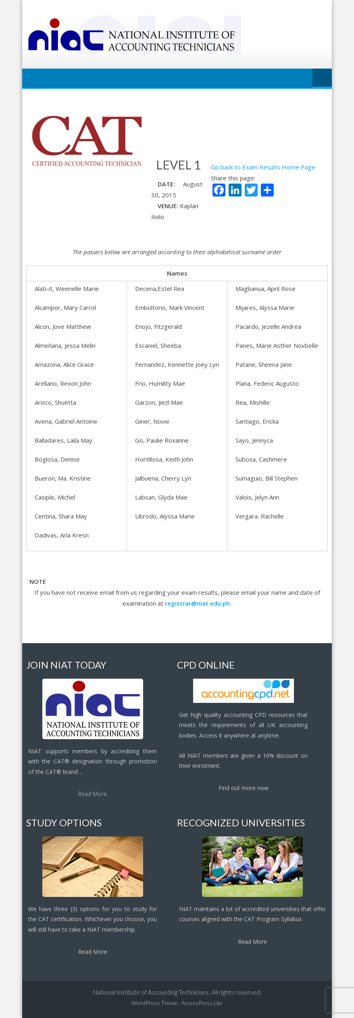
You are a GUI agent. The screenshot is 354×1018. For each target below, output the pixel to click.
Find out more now (244, 788)
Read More (92, 794)
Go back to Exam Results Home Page (263, 167)
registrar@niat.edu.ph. (198, 603)
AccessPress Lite (202, 1002)
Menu (322, 78)
